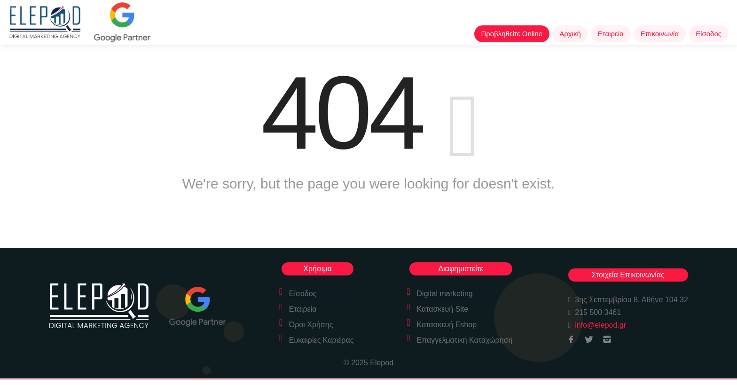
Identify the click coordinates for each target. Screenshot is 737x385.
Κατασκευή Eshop (447, 325)
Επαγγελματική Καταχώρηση (465, 340)
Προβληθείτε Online (512, 34)
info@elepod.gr (600, 325)
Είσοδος (708, 34)
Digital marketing (445, 294)
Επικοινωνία (660, 34)
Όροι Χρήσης (311, 325)
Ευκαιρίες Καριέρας (321, 340)
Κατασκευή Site (443, 309)
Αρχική (570, 34)
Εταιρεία (611, 34)
